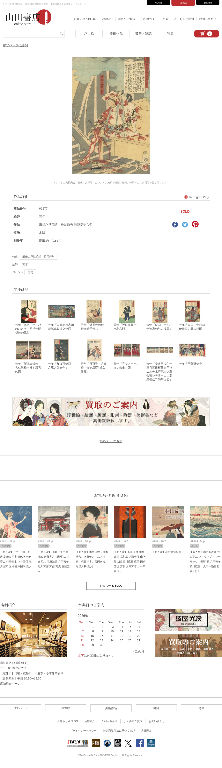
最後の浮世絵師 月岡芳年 (38, 256)
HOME (158, 2)
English (208, 2)
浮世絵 (89, 33)
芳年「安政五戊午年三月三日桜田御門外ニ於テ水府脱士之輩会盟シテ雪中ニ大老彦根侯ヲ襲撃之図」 (159, 374)
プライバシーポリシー (83, 733)
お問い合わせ (207, 19)
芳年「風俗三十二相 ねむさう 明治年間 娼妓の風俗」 (29, 330)
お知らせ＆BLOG (85, 19)
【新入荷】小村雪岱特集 (166, 554)
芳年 (42, 216)
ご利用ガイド (149, 19)
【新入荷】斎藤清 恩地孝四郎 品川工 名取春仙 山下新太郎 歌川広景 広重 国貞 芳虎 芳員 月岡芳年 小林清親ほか (130, 564)
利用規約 (146, 733)
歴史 (30, 272)
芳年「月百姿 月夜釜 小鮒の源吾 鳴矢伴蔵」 (94, 370)
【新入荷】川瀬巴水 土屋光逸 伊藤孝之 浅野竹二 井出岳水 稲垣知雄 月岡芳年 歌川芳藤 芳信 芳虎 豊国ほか (54, 564)
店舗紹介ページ (10, 686)
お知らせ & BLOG (111, 498)
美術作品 (116, 33)
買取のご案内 (126, 19)
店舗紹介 (107, 19)
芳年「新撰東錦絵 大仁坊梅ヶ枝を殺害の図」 (28, 370)
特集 (170, 33)
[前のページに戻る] (15, 45)
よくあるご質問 (184, 19)
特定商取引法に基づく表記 (119, 733)
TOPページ (20, 711)
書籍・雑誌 (143, 33)
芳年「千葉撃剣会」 (192, 366)
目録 (166, 19)
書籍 (156, 711)
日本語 (183, 2)
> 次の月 (138, 654)
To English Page (197, 197)
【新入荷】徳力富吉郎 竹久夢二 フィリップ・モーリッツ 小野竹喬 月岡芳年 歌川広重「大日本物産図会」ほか (205, 564)
